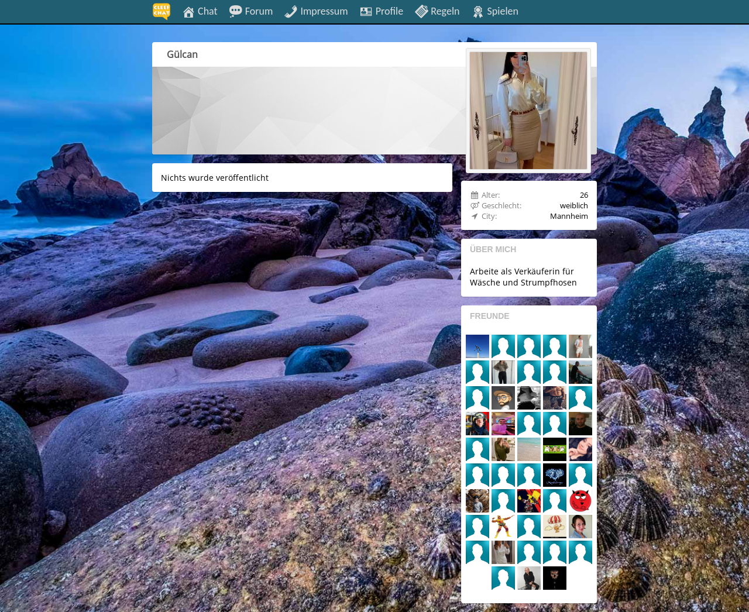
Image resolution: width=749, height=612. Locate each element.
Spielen (494, 10)
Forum (251, 10)
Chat (199, 10)
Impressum (316, 10)
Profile (381, 10)
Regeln (436, 10)
